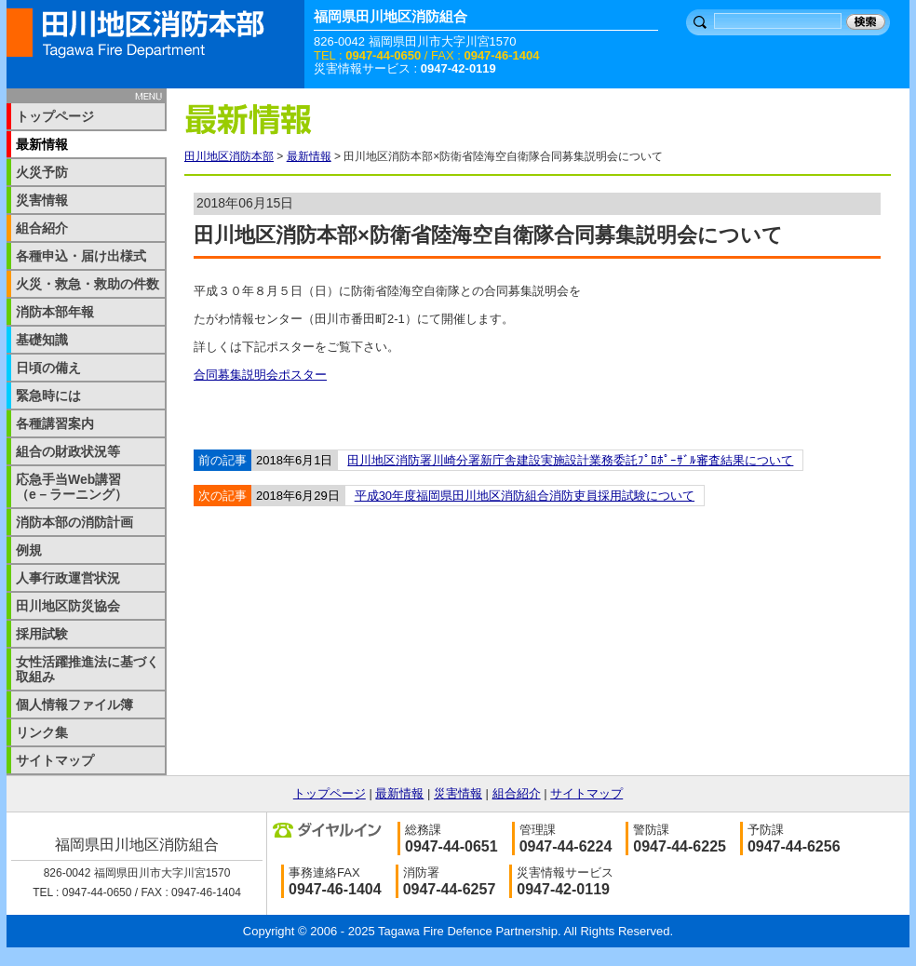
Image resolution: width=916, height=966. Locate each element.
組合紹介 (42, 228)
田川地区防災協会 (68, 605)
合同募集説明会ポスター (260, 375)
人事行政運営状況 (68, 577)
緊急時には (48, 395)
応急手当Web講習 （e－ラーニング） (81, 487)
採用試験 (42, 633)
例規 (29, 550)
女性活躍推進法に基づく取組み (87, 669)
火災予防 (42, 172)
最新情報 (309, 156)
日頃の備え (48, 367)
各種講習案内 (55, 423)
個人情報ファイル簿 (74, 704)
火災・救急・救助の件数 (87, 283)
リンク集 (42, 732)
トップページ (55, 116)
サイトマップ (55, 760)
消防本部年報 (55, 311)
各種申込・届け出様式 (81, 255)
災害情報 (42, 200)
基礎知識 (42, 339)
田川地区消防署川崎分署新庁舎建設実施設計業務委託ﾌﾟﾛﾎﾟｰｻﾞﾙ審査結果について (570, 460)
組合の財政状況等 (68, 451)
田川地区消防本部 (229, 156)
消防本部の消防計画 (74, 522)
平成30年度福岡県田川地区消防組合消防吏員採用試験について (524, 496)
